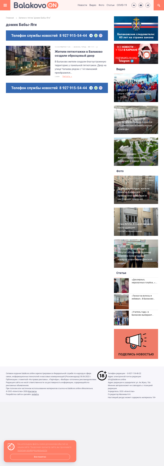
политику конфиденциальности (32, 450)
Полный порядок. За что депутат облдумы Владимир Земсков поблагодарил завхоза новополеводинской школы (135, 255)
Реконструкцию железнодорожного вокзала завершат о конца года (135, 157)
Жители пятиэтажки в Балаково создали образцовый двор (79, 53)
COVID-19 (122, 5)
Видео (92, 5)
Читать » (67, 76)
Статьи (110, 5)
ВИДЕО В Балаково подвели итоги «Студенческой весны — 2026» (134, 94)
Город (83, 47)
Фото (101, 5)
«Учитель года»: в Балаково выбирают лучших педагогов (142, 315)
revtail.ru (35, 394)
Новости (82, 5)
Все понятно (40, 457)
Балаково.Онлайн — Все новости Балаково (36, 5)
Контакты (32, 391)
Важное (77, 47)
